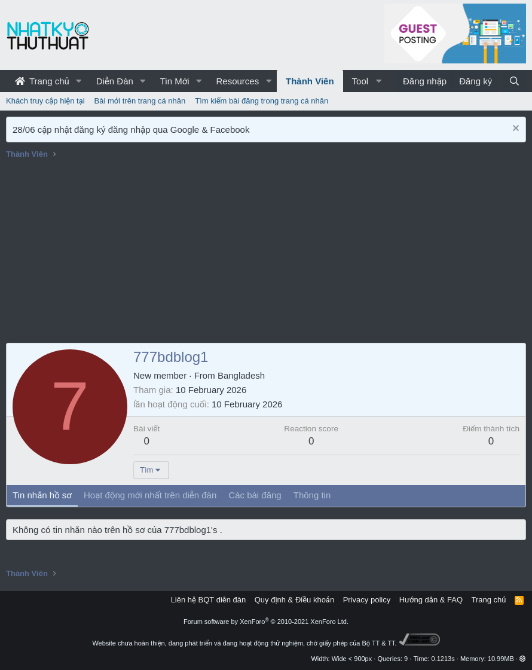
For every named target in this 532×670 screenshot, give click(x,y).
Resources (237, 81)
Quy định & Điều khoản (294, 599)
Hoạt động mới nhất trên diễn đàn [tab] (150, 495)
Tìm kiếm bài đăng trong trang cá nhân (261, 100)
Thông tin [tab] (312, 495)
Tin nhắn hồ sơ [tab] (42, 495)
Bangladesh (241, 375)
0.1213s (443, 658)
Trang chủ (42, 81)
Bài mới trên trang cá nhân (140, 100)
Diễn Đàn (114, 81)
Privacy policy (366, 599)
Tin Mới (174, 81)
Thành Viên (310, 81)
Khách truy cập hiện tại (45, 100)
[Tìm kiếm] (514, 81)
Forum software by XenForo (266, 621)
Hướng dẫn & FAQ (431, 599)
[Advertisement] (266, 253)
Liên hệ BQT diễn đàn (208, 599)
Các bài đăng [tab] (254, 495)
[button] (79, 81)
